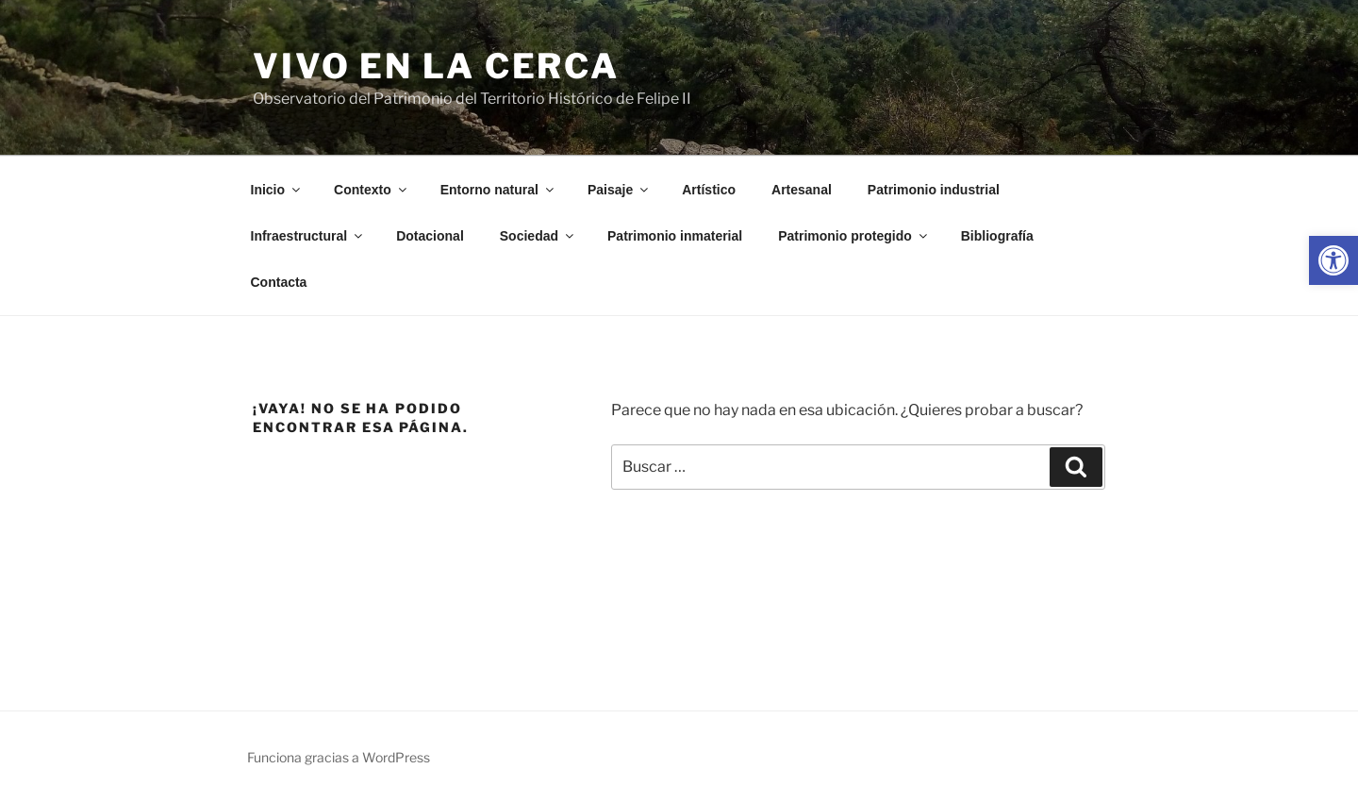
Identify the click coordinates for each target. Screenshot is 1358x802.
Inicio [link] (277, 189)
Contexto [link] (371, 189)
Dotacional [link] (430, 235)
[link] (1333, 260)
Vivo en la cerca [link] (436, 66)
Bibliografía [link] (997, 235)
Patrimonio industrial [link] (934, 189)
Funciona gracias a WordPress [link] (338, 757)
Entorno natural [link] (498, 189)
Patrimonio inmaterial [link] (674, 235)
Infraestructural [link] (308, 235)
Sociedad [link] (538, 235)
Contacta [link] (279, 282)
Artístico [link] (709, 189)
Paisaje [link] (619, 189)
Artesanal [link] (801, 189)
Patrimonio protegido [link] (854, 235)
